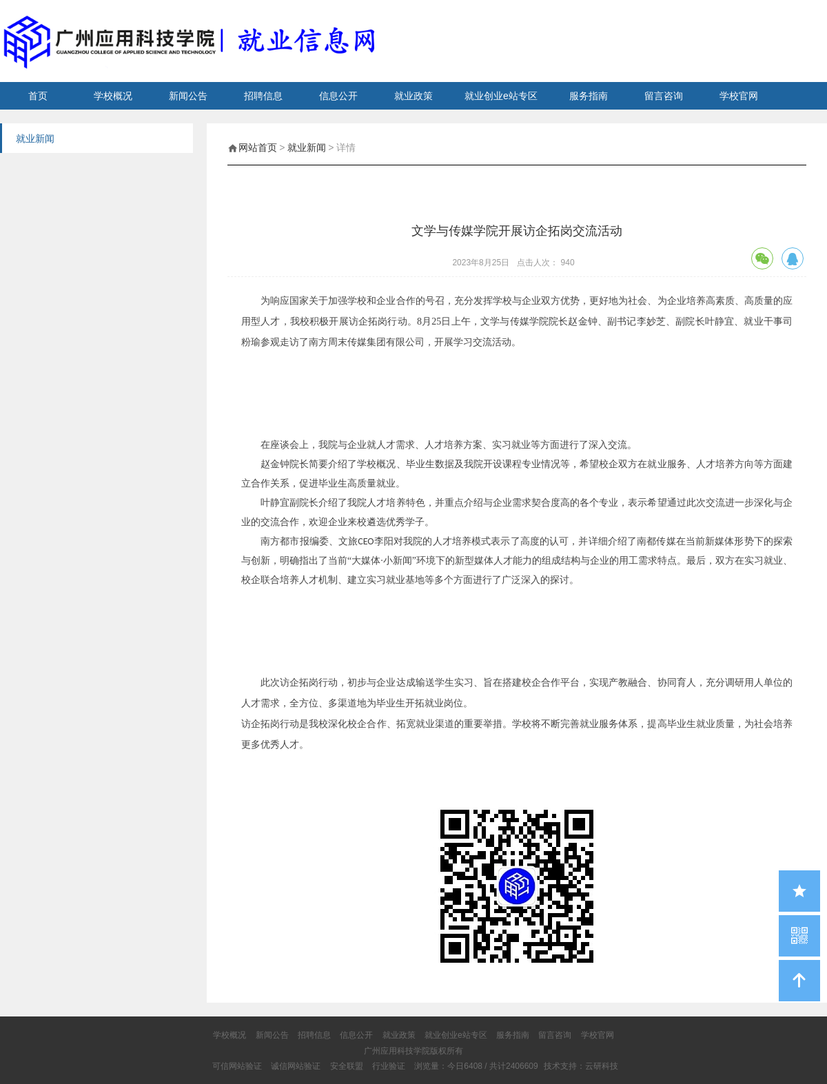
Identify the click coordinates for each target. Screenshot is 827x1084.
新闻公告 (188, 95)
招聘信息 (263, 95)
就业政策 (413, 95)
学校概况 (113, 95)
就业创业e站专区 (501, 95)
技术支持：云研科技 (581, 1066)
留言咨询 (663, 95)
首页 (38, 95)
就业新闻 (306, 147)
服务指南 (588, 95)
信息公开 (338, 95)
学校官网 (738, 95)
